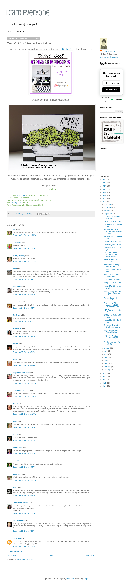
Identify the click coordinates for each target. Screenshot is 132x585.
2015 (105, 383)
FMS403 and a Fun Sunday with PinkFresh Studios (113, 231)
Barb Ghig (17, 538)
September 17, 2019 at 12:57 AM (24, 513)
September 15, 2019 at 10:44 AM (24, 427)
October (107, 210)
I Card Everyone (27, 12)
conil (15, 269)
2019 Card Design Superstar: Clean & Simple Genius (111, 255)
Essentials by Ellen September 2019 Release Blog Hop (111, 305)
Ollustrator (70, 579)
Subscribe (111, 89)
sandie (15, 344)
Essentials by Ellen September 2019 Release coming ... (111, 337)
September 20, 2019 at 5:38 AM (24, 531)
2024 (105, 186)
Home (9, 31)
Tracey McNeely (19, 256)
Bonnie (15, 403)
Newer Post (12, 556)
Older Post (90, 556)
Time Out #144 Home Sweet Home (111, 276)
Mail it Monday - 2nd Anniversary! (111, 261)
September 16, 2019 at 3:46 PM (24, 496)
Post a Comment (16, 551)
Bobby (15, 434)
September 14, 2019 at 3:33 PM (24, 295)
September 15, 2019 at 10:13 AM (24, 396)
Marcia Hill (17, 302)
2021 (105, 195)
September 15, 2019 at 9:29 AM (24, 365)
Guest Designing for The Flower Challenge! (112, 331)
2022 (105, 192)
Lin (14, 229)
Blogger (86, 579)
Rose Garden (21, 195)
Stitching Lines (16, 203)
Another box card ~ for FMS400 (112, 343)
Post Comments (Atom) (25, 560)
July (106, 351)
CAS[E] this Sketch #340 (112, 241)
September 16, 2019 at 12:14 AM (24, 480)
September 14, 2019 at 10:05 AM (24, 235)
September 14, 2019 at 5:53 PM (24, 337)
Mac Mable (17, 286)
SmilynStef (17, 242)
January (107, 370)
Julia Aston (17, 474)
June (106, 354)
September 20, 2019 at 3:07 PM (24, 546)
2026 (105, 180)
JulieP (15, 421)
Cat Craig (16, 315)
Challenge (67, 49)
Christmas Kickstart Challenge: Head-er (112, 326)
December (108, 204)
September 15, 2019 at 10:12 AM (24, 383)
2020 (105, 198)
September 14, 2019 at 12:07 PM (24, 262)
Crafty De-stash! (20, 31)
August (107, 348)
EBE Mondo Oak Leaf (111, 280)
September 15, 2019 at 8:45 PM (24, 467)
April (106, 360)
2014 (105, 386)
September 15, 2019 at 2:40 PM (24, 440)
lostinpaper (17, 328)
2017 (105, 377)
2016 (105, 380)
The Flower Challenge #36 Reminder (112, 266)
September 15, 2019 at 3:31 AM (24, 352)
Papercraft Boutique (20, 503)
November (108, 207)
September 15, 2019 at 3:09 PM (24, 454)
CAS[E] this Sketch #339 (112, 283)
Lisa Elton (17, 461)
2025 (105, 183)
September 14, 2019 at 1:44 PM (24, 279)
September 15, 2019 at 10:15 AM (24, 414)
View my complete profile (109, 57)
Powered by (112, 99)
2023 (105, 189)
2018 (105, 374)
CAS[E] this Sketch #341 (112, 221)
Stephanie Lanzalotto (21, 373)
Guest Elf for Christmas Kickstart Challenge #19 (112, 293)
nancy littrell (17, 448)
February (107, 367)
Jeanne (15, 359)
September (108, 214)
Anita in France (19, 520)
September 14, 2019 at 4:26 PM (24, 321)
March (106, 363)
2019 (105, 202)
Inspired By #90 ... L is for (113, 245)
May (106, 357)
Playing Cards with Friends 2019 (110, 299)
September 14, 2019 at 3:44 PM (24, 308)
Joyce (15, 487)
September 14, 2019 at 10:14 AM (24, 248)
